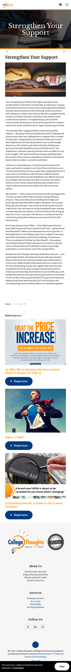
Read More (18, 668)
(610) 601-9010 (38, 577)
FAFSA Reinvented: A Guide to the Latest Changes (33, 504)
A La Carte (35, 601)
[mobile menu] (66, 4)
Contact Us (38, 580)
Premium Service (35, 598)
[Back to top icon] (35, 644)
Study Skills (35, 604)
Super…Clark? (14, 437)
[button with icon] (28, 627)
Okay (62, 666)
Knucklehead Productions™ (39, 654)
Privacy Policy (40, 657)
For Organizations (35, 607)
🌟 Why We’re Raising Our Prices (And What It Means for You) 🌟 (32, 371)
